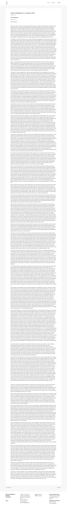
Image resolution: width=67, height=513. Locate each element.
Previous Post (9, 487)
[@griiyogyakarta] (38, 494)
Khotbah (59, 2)
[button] (55, 2)
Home (49, 2)
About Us (54, 2)
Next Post (59, 487)
